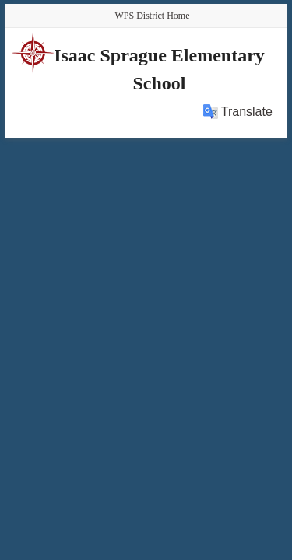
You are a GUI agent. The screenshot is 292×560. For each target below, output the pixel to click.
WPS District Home (152, 15)
